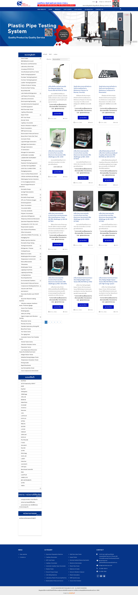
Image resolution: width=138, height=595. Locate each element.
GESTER (23, 426)
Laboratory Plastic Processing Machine (56, 578)
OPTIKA (23, 421)
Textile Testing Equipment (28, 74)
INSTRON (23, 381)
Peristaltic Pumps (26, 189)
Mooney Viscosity (26, 324)
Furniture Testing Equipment (29, 80)
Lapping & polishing (26, 272)
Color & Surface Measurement (29, 174)
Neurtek (23, 448)
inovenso (23, 408)
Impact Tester (25, 115)
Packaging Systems (26, 171)
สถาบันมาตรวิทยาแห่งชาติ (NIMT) (27, 518)
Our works (78, 9)
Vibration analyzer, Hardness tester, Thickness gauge (28, 304)
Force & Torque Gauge (52, 572)
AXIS (22, 413)
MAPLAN (23, 437)
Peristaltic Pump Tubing (27, 243)
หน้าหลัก (45, 54)
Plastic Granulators (26, 128)
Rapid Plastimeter (26, 365)
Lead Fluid (24, 475)
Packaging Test (25, 238)
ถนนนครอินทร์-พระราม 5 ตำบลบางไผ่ (106, 556)
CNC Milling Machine (51, 575)
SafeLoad (23, 434)
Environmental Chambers (28, 281)
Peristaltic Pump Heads (27, 197)
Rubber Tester (50, 569)
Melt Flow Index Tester (27, 109)
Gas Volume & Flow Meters (28, 229)
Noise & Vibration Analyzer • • (29, 125)
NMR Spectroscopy (26, 131)
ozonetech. (24, 464)
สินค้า (50, 54)
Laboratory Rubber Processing (29, 235)
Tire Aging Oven (25, 334)
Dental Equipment (26, 203)
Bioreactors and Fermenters (29, 64)
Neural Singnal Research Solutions (27, 186)
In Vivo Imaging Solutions (28, 182)
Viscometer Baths (26, 208)
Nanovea (23, 410)
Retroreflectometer (26, 262)
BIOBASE (23, 400)
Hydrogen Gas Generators (28, 144)
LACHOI (23, 429)
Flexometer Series (26, 347)
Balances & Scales (26, 254)
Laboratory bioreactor (27, 99)
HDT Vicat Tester (25, 117)
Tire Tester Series (26, 332)
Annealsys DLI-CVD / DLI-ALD (29, 224)
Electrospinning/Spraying (28, 101)
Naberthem (24, 402)
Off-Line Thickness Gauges (28, 200)
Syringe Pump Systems (27, 192)
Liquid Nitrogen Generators (28, 142)
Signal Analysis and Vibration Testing (28, 317)
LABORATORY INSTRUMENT (28, 158)
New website (41, 9)
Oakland (23, 432)
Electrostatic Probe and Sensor (30, 133)
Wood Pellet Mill (25, 91)
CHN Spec (23, 467)
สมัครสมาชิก (108, 2)
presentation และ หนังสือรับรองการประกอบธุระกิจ (28, 506)
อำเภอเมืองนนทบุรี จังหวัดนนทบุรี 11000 (107, 558)
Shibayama (24, 392)
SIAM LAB (23, 456)
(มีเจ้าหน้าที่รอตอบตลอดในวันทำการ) (108, 562)
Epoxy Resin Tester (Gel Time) (29, 136)
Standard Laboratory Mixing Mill (30, 326)
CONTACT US (100, 9)
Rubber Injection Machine (28, 240)
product (58, 9)
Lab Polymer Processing (28, 96)
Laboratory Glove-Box (27, 66)
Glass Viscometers (26, 205)
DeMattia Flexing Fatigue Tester (30, 357)
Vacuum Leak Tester (26, 289)
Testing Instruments (26, 246)
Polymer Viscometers (27, 213)
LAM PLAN (24, 416)
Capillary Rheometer (27, 112)
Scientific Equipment (27, 107)
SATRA (23, 451)
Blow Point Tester (26, 329)
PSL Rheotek (24, 440)
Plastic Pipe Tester (75, 566)
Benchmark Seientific (27, 469)
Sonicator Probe (25, 139)
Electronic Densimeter (76, 563)
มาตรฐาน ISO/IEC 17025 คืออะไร (29, 499)
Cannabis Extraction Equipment (30, 104)
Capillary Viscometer (27, 123)
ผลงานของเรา (24, 291)
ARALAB (23, 397)
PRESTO (23, 424)
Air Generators (25, 150)
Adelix (23, 485)
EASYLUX (23, 418)
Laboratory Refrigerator (28, 216)
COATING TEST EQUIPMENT (28, 166)
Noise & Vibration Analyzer (77, 572)
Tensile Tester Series (27, 342)
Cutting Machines (26, 275)
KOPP (22, 386)
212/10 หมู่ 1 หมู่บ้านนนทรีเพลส (105, 554)
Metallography (25, 311)
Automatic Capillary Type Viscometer (56, 566)
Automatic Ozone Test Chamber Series (29, 338)
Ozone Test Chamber (27, 308)
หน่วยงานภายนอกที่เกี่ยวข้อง (28, 502)
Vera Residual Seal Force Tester (30, 72)
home (50, 9)
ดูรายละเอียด (57, 113)
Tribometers (24, 264)
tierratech (24, 445)
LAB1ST (23, 459)
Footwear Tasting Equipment (29, 77)
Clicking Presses (25, 251)
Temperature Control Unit (28, 259)
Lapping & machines (26, 270)
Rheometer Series (26, 321)
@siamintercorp (103, 560)
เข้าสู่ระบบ (101, 2)
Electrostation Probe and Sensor (54, 581)
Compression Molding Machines (30, 286)
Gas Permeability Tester (27, 368)
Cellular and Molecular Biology (29, 176)
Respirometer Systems (27, 227)
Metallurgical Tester (26, 267)
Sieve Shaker (24, 58)
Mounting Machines (26, 278)
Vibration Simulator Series (28, 344)
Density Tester (25, 120)
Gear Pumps (24, 195)
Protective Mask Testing (27, 88)
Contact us (23, 557)
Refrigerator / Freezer (27, 248)
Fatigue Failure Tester (27, 355)
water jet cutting (25, 313)
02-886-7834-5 (103, 568)
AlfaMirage (24, 394)
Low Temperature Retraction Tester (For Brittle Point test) (28, 351)
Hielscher (23, 461)
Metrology (24, 453)
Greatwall (23, 405)
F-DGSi (23, 443)
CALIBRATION (89, 9)
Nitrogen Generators (27, 147)
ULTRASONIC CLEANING (27, 155)
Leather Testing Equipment (28, 83)
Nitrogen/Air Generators (28, 152)
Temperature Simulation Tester (29, 360)
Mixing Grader (25, 363)
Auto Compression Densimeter (29, 371)
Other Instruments (26, 232)
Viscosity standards (26, 211)
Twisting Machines (26, 160)
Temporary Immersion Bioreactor (30, 219)
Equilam (23, 389)
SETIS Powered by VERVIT (28, 384)
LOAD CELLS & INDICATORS (28, 168)
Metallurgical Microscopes (28, 256)
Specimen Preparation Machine (30, 221)
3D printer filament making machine (27, 300)
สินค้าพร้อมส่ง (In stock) (27, 61)
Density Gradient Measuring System (79, 560)
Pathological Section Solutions (30, 179)
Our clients (68, 9)
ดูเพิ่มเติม (38, 496)
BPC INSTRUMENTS (26, 480)
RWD (22, 472)
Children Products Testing (28, 85)
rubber (55, 54)
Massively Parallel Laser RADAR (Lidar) (29, 295)
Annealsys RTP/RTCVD (27, 69)
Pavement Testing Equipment (29, 163)
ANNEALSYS (24, 477)
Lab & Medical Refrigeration (29, 93)
